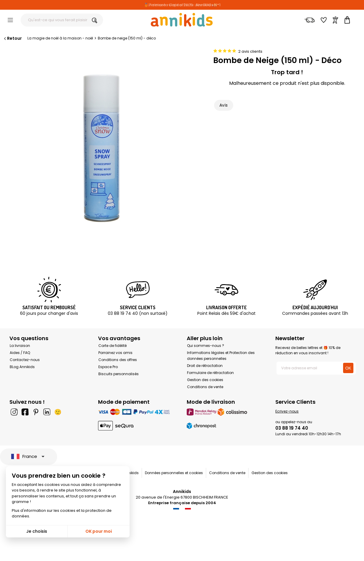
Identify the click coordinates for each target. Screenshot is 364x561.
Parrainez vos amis (115, 352)
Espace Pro (108, 366)
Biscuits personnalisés (118, 373)
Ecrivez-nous (287, 411)
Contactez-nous (25, 359)
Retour (12, 38)
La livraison (20, 345)
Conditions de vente (205, 386)
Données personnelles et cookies (174, 472)
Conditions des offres (117, 359)
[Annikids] (182, 20)
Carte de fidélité (112, 345)
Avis (223, 105)
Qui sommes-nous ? (205, 345)
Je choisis (36, 531)
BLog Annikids (22, 366)
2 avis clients (250, 51)
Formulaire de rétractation (210, 372)
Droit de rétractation (205, 365)
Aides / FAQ (20, 352)
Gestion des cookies (205, 379)
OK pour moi (98, 531)
